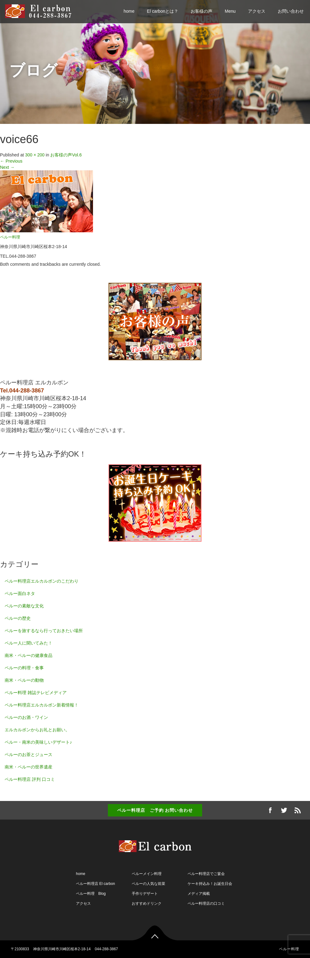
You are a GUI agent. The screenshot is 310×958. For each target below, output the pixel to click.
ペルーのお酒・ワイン (26, 717)
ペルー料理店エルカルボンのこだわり (41, 581)
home (129, 11)
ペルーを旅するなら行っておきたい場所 (44, 630)
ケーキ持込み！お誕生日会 (210, 883)
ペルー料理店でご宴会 (206, 874)
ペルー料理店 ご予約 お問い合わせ (155, 810)
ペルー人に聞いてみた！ (28, 643)
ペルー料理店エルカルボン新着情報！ (41, 704)
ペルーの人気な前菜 (148, 883)
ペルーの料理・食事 (24, 667)
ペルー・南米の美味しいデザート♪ (38, 742)
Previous (11, 161)
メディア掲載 (199, 893)
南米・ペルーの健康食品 (28, 655)
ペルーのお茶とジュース (28, 754)
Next (7, 167)
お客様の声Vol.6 (66, 154)
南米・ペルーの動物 (24, 680)
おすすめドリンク (147, 903)
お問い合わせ (291, 11)
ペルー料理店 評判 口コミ (30, 779)
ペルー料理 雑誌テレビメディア (36, 692)
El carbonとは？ (162, 11)
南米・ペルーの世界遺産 (28, 766)
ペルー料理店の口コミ (206, 903)
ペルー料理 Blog (91, 893)
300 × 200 (35, 154)
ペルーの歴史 (18, 618)
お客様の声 (201, 11)
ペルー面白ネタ (20, 593)
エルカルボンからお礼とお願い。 (37, 729)
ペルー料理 (10, 237)
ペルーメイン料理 (147, 874)
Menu (230, 11)
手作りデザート (145, 893)
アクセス (256, 11)
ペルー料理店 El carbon (95, 883)
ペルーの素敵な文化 (24, 605)
